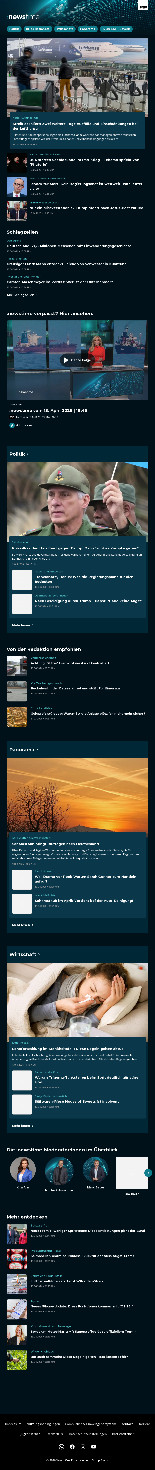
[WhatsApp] (61, 1446)
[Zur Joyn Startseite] (143, 5)
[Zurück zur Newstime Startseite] (23, 16)
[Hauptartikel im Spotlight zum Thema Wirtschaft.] (24, 954)
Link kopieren (20, 425)
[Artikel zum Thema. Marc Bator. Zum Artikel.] (96, 1173)
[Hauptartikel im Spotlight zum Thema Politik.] (19, 454)
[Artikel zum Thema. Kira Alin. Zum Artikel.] (23, 1173)
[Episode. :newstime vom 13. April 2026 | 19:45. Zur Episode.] (77, 369)
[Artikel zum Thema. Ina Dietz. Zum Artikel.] (132, 1176)
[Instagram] (83, 1446)
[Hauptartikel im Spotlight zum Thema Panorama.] (23, 750)
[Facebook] (72, 1446)
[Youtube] (93, 1446)
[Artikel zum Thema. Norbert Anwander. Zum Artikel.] (59, 1174)
